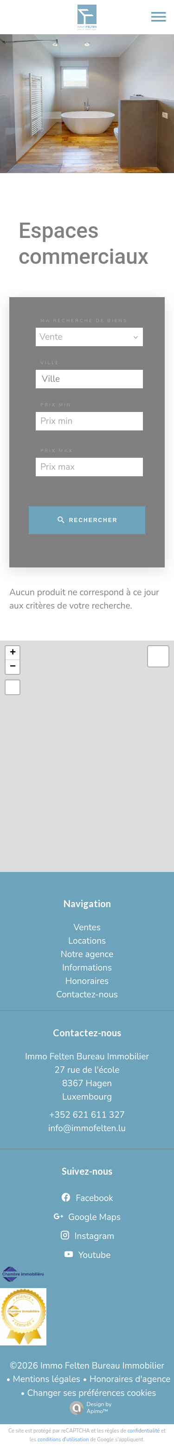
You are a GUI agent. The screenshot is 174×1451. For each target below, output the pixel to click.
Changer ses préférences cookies (91, 1393)
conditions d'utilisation (63, 1439)
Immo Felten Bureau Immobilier (87, 1057)
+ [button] (13, 653)
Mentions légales (46, 1379)
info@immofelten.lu (87, 1128)
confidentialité (144, 1430)
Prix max (56, 451)
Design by (88, 1408)
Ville (49, 363)
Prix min (55, 405)
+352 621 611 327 (87, 1115)
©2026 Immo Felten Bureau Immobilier (87, 1366)
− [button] (13, 667)
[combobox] (89, 337)
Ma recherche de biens (84, 321)
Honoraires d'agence (130, 1379)
